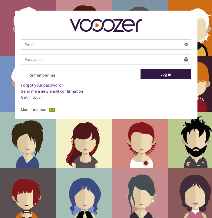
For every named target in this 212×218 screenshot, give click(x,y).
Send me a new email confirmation (52, 91)
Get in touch (32, 97)
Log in (166, 74)
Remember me (38, 75)
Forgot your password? (42, 85)
